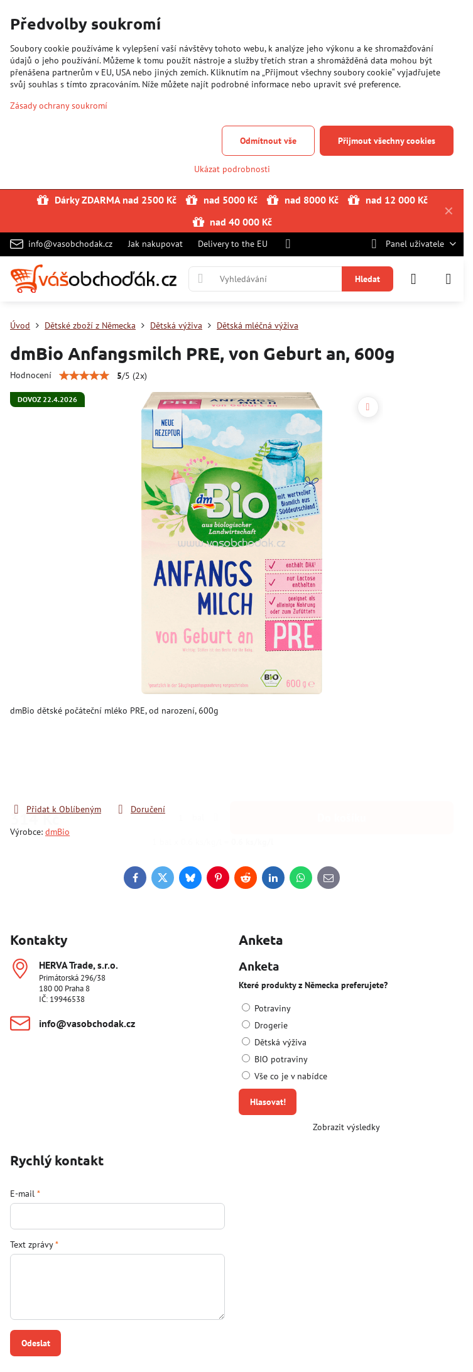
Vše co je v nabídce (284, 1076)
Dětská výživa (274, 1042)
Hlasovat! (268, 1102)
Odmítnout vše (268, 140)
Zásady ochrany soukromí (58, 105)
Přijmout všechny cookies (386, 140)
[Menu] (448, 278)
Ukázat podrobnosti (232, 169)
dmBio (57, 831)
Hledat (367, 279)
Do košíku (341, 753)
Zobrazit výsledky (346, 1127)
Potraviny (266, 1008)
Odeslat (35, 1343)
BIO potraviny (275, 1059)
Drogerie (265, 1025)
